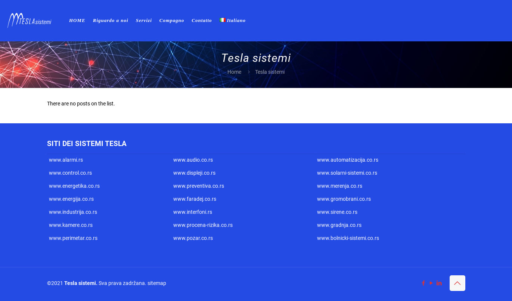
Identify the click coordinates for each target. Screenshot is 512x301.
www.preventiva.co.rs (198, 186)
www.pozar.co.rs (193, 238)
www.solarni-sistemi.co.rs (347, 173)
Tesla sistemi (80, 283)
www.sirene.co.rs (337, 212)
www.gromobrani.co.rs (344, 199)
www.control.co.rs (70, 173)
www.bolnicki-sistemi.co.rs (348, 238)
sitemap (157, 283)
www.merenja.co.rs (339, 186)
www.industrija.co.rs (73, 212)
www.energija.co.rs (71, 199)
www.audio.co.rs (193, 160)
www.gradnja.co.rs (339, 225)
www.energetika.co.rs (74, 186)
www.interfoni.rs (192, 212)
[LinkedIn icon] (439, 283)
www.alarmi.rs (66, 160)
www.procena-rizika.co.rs (203, 225)
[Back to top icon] (457, 283)
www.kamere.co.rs (71, 225)
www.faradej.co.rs (194, 199)
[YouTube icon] (431, 283)
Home (234, 72)
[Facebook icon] (423, 283)
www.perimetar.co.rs (73, 238)
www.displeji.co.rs (194, 173)
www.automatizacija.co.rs (347, 160)
